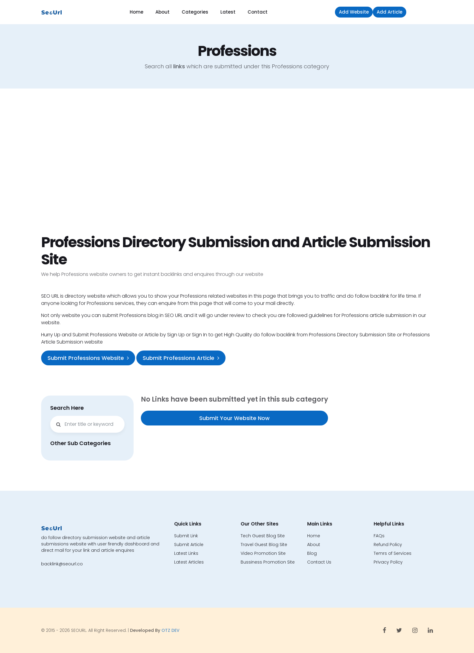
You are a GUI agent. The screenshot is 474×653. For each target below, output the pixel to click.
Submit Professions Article (181, 358)
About (162, 12)
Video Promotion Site (263, 553)
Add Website (354, 12)
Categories (195, 12)
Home (136, 12)
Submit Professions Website (88, 358)
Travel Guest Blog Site (264, 544)
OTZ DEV (170, 630)
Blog (312, 553)
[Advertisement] (237, 161)
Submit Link (186, 536)
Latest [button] (227, 12)
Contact (258, 12)
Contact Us (319, 562)
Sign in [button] (421, 12)
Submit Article (188, 544)
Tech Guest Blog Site (263, 536)
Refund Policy (388, 544)
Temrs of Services (392, 553)
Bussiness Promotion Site (268, 562)
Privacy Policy (388, 562)
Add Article (389, 12)
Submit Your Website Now (234, 418)
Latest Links (186, 553)
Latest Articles (189, 562)
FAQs (379, 536)
